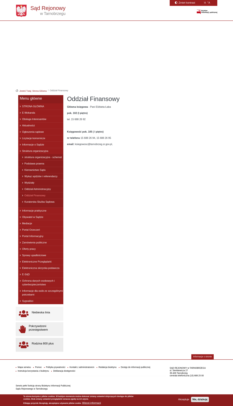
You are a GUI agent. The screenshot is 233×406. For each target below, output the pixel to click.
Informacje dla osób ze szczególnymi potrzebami (42, 293)
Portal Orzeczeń (31, 229)
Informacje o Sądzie (33, 144)
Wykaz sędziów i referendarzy (40, 176)
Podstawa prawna (34, 163)
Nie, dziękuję (199, 400)
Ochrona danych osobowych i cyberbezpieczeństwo (38, 282)
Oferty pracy (29, 249)
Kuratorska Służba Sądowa (39, 202)
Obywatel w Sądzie (32, 217)
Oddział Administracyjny (37, 189)
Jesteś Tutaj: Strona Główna (33, 91)
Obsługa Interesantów (34, 119)
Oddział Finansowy (34, 195)
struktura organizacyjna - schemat (43, 157)
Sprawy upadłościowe (34, 255)
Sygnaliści (27, 301)
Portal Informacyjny (32, 236)
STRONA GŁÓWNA (33, 106)
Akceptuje (183, 400)
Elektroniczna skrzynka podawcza (40, 268)
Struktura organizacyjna (35, 151)
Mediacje (27, 223)
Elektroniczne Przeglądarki (36, 261)
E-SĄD (26, 274)
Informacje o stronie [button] (202, 356)
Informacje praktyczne (34, 210)
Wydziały (29, 182)
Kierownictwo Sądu (35, 170)
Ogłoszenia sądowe (33, 132)
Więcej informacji (91, 404)
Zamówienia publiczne (34, 242)
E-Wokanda (28, 112)
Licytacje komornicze (33, 138)
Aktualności (28, 125)
